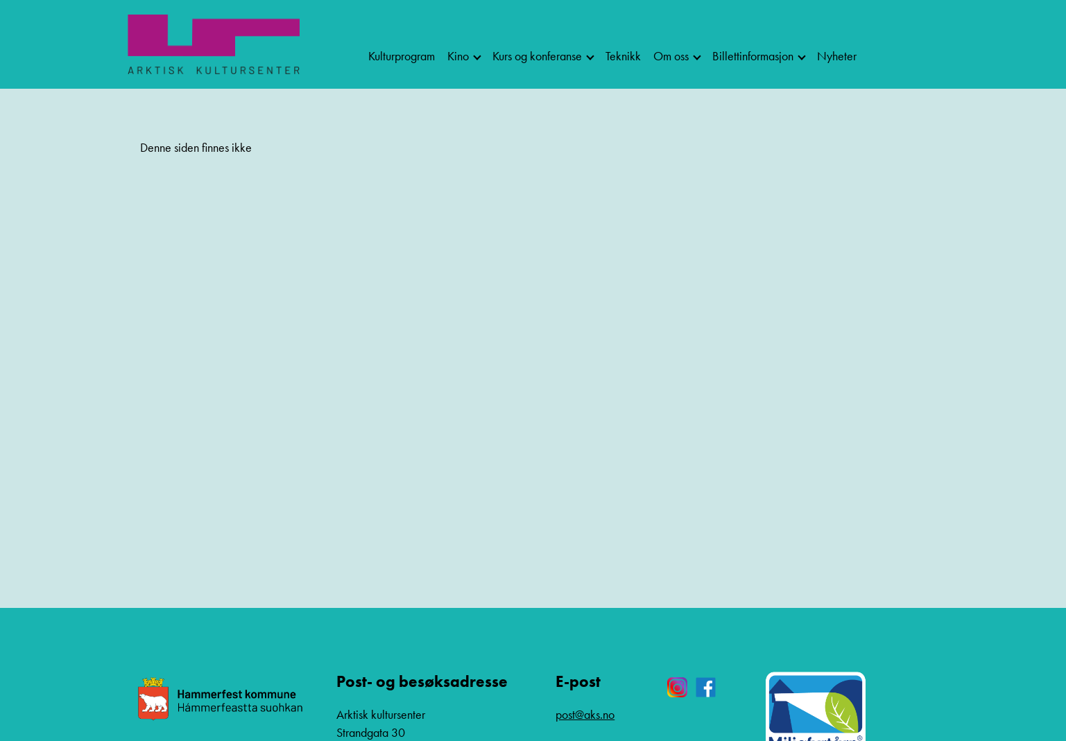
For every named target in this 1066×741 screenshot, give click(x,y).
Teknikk (623, 56)
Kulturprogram (401, 56)
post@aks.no (585, 714)
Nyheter (837, 56)
